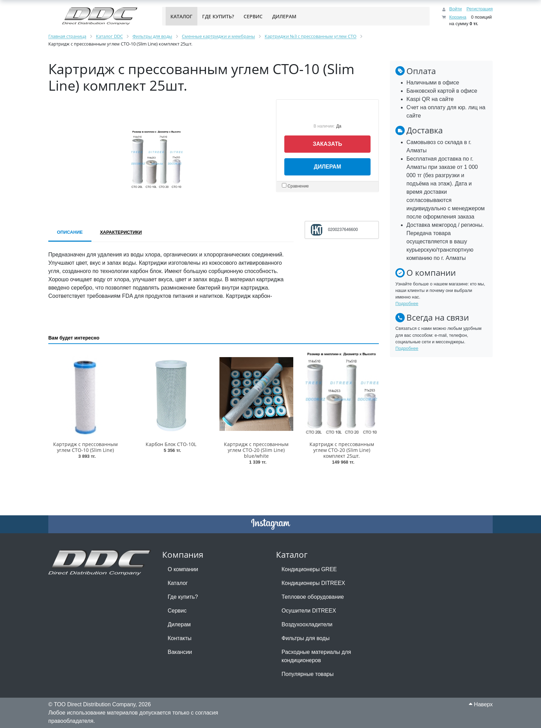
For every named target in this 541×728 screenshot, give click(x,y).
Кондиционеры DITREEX (313, 583)
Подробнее (406, 303)
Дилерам (327, 167)
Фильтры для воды (305, 638)
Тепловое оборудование (313, 597)
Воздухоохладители (307, 624)
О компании (183, 569)
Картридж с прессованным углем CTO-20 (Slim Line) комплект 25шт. (341, 450)
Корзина (457, 17)
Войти (455, 8)
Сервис (177, 611)
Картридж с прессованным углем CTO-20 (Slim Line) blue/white (256, 450)
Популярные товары (308, 674)
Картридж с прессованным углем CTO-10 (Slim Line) (85, 447)
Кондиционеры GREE (309, 569)
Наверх (481, 704)
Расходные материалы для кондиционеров (316, 656)
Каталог (178, 583)
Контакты (179, 638)
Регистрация (479, 8)
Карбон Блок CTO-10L (171, 444)
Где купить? (183, 597)
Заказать (327, 144)
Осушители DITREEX (309, 611)
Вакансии (180, 652)
